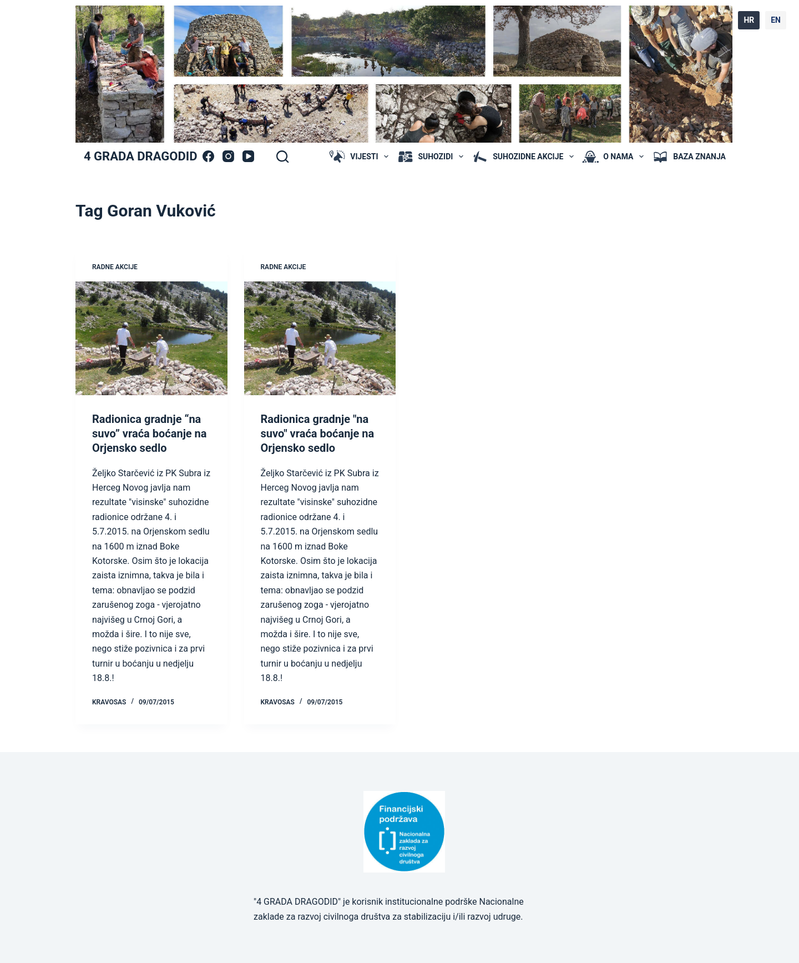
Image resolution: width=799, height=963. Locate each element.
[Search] (282, 156)
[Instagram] (228, 156)
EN (776, 20)
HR (749, 20)
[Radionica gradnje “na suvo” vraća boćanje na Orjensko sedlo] (151, 338)
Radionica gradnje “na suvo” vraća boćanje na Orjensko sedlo (149, 433)
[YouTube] (248, 156)
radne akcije (115, 267)
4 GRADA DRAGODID (140, 156)
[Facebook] (208, 156)
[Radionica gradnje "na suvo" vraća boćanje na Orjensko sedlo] (320, 338)
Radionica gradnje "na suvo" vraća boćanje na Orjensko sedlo (318, 433)
